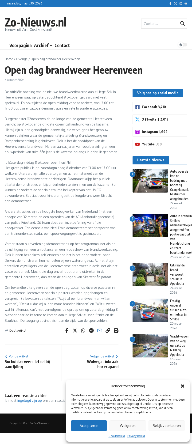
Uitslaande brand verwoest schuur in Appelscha (178, 269)
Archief (43, 45)
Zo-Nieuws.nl (39, 21)
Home (9, 59)
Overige (22, 59)
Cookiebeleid (117, 436)
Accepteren (89, 425)
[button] (182, 386)
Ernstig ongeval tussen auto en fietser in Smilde (177, 307)
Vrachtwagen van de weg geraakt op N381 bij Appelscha (180, 345)
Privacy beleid (136, 436)
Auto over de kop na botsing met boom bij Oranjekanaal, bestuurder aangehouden (180, 185)
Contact (62, 45)
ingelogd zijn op (29, 400)
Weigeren (128, 425)
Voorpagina (20, 45)
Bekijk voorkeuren (167, 425)
